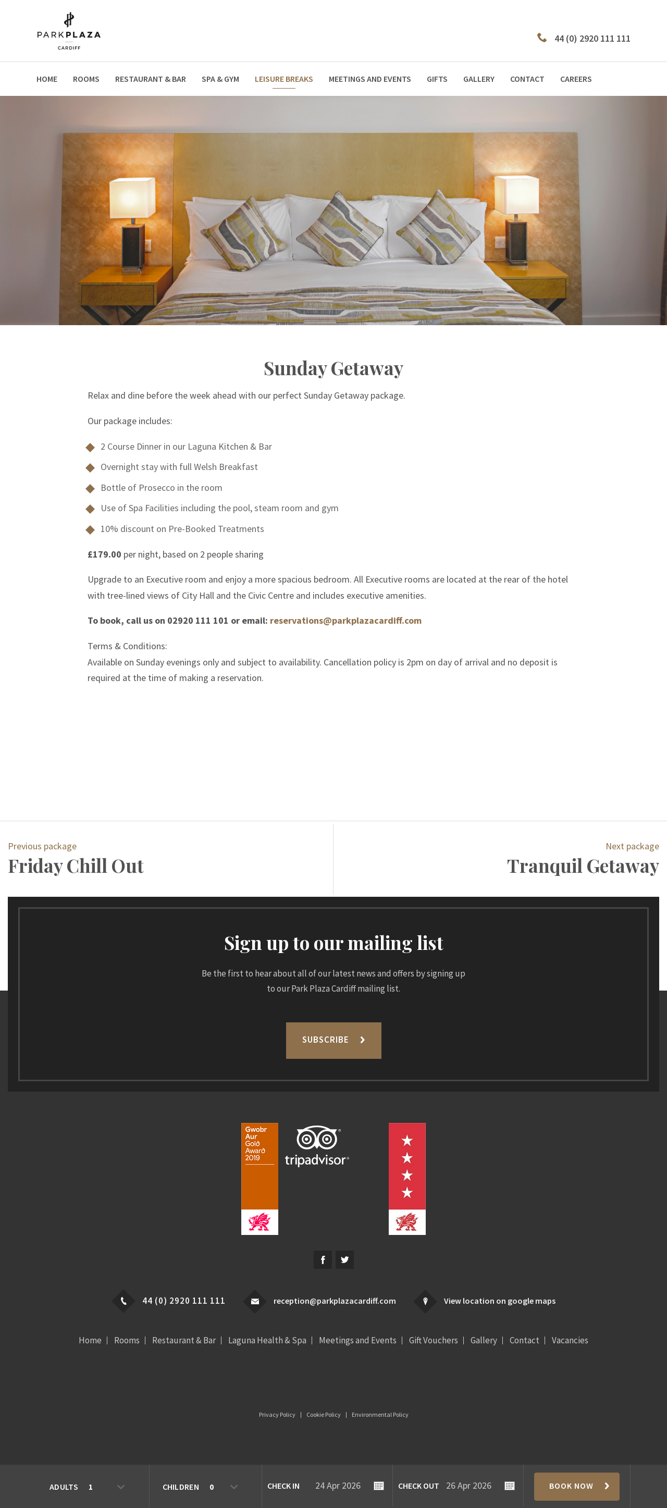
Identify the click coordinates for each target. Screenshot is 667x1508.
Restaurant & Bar (150, 78)
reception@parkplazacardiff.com (335, 1300)
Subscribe (325, 1039)
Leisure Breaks (284, 78)
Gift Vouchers (433, 1340)
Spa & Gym (220, 78)
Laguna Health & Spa (267, 1340)
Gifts (437, 78)
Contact (527, 78)
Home (46, 78)
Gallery (479, 78)
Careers (576, 78)
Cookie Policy (323, 1415)
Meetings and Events (370, 78)
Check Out (418, 1485)
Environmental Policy (380, 1415)
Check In (283, 1485)
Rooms (86, 78)
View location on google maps (499, 1300)
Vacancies (570, 1340)
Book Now (571, 1485)
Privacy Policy (277, 1415)
